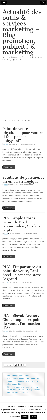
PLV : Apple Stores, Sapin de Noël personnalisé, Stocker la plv (21, 224)
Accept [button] (24, 417)
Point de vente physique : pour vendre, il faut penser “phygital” (23, 134)
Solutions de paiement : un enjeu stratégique (23, 179)
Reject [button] (33, 417)
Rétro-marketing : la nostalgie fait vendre (22, 387)
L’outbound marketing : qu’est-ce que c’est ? (24, 378)
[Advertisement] (23, 92)
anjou (6, 144)
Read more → (9, 167)
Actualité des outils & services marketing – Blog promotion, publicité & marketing (21, 32)
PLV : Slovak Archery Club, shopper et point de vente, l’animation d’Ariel (22, 321)
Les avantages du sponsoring (18, 376)
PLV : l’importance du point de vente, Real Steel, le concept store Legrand (21, 273)
